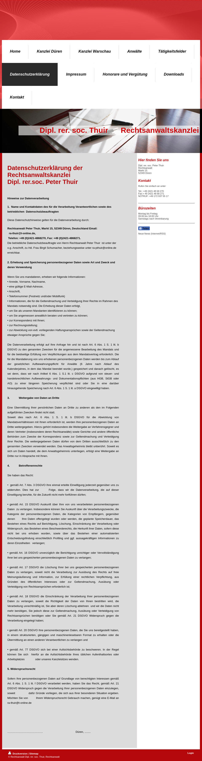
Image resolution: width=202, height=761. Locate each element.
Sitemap (33, 753)
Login (190, 753)
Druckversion (18, 753)
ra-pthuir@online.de (104, 247)
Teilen (144, 228)
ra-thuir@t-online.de (22, 233)
